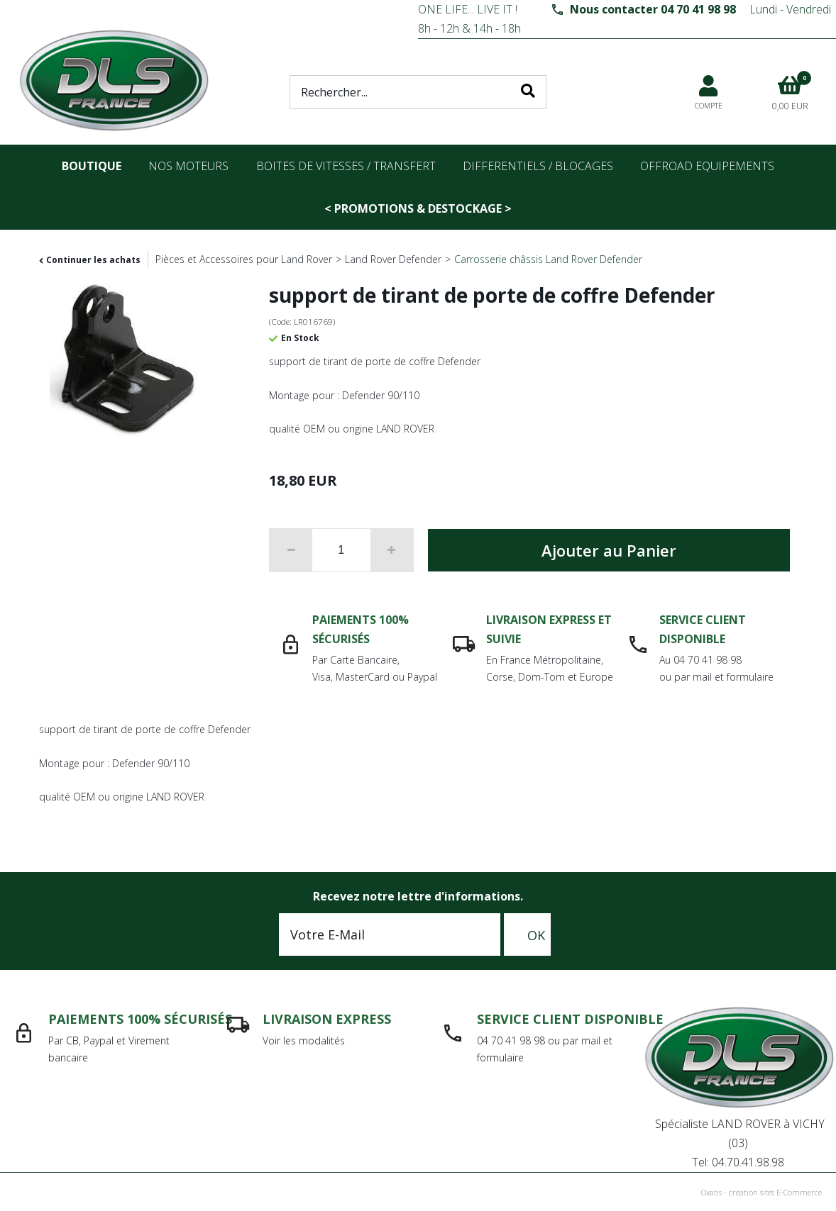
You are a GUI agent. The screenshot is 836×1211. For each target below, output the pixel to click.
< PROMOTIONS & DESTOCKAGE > (418, 208)
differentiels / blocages (538, 166)
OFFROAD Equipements (707, 166)
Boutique (91, 166)
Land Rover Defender (393, 259)
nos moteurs (188, 166)
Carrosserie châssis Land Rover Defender (548, 259)
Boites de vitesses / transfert (346, 166)
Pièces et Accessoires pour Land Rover (243, 259)
